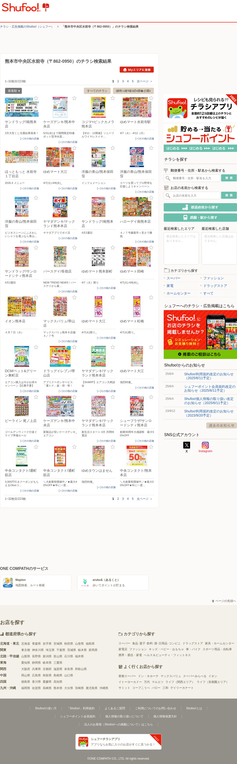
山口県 (68, 675)
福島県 (90, 643)
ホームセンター (177, 293)
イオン (212, 676)
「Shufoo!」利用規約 (80, 708)
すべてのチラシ (97, 91)
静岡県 (36, 662)
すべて (207, 293)
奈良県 (68, 669)
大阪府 (25, 669)
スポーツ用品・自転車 (217, 649)
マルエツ (157, 682)
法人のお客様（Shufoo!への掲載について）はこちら (118, 724)
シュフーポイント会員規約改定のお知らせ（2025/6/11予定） (210, 388)
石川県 (68, 656)
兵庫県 (36, 669)
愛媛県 (47, 681)
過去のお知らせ (221, 425)
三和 (165, 688)
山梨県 (25, 656)
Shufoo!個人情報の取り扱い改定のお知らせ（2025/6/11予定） (209, 401)
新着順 (12, 91)
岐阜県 (47, 662)
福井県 (79, 656)
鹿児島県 (91, 688)
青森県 (36, 643)
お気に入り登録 (36, 98)
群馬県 (93, 650)
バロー (156, 688)
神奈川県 (38, 650)
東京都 (25, 650)
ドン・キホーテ (148, 676)
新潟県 (47, 656)
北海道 (25, 643)
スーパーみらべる (194, 676)
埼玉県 (50, 650)
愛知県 (25, 662)
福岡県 (25, 688)
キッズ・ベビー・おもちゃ (166, 649)
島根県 (58, 675)
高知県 (58, 681)
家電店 (122, 649)
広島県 (36, 675)
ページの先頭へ (224, 601)
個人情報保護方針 (165, 716)
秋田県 (68, 643)
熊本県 (58, 688)
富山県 (58, 656)
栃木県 (82, 650)
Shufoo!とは (194, 708)
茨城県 (71, 650)
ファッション (212, 278)
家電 (168, 286)
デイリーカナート (182, 688)
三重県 (58, 662)
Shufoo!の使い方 (46, 708)
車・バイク (193, 649)
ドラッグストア (213, 286)
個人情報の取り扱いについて (124, 716)
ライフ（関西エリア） (180, 682)
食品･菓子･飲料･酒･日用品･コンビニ (156, 643)
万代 (147, 682)
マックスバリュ (171, 676)
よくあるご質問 (115, 708)
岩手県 (47, 643)
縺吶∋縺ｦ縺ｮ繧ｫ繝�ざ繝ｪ (133, 91)
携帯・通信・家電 (130, 655)
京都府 (47, 669)
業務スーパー (127, 676)
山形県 (79, 643)
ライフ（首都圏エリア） (213, 682)
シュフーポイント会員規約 (77, 716)
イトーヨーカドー (130, 682)
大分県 (68, 688)
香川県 (36, 681)
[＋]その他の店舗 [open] (29, 138)
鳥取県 (47, 675)
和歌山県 (81, 669)
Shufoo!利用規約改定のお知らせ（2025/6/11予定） (209, 376)
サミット (124, 688)
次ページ (145, 81)
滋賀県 (58, 669)
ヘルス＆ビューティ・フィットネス (167, 655)
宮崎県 (79, 688)
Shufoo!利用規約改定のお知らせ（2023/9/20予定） (209, 413)
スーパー (172, 278)
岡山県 (25, 675)
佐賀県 (36, 688)
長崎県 (47, 688)
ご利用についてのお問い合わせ (155, 708)
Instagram (205, 447)
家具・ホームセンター (219, 643)
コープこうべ (141, 688)
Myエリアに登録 (136, 69)
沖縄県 (103, 688)
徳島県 (25, 681)
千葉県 (60, 650)
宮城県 (58, 643)
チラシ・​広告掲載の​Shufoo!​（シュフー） (27, 26)
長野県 (36, 656)
